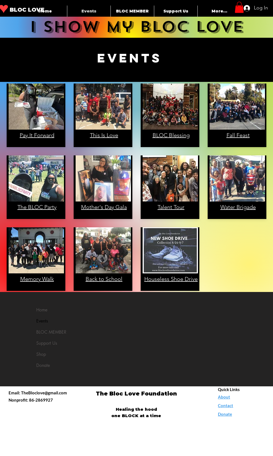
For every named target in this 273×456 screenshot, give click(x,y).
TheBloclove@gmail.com (44, 392)
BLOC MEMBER (51, 332)
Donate (43, 365)
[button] (239, 7)
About (224, 396)
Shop (41, 354)
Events (42, 321)
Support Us (46, 343)
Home (41, 310)
